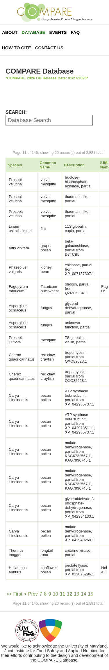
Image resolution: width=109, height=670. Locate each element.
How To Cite (16, 47)
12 (69, 593)
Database (33, 32)
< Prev (31, 593)
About (9, 32)
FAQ (75, 32)
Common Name (48, 165)
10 (55, 593)
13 (76, 593)
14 (83, 593)
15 (90, 593)
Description (74, 165)
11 (62, 593)
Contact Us (49, 47)
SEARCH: (16, 112)
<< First (14, 593)
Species (15, 165)
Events (58, 32)
